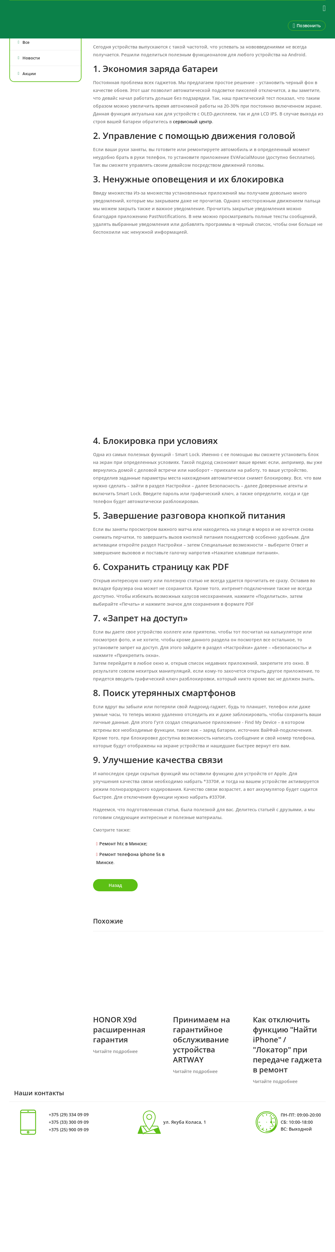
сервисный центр (192, 122)
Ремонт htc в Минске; (123, 844)
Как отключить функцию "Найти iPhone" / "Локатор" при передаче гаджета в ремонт (287, 1045)
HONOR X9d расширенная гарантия (119, 1030)
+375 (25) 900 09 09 (69, 1129)
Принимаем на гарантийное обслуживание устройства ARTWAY (201, 1040)
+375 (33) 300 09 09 (69, 1122)
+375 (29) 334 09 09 (69, 1114)
